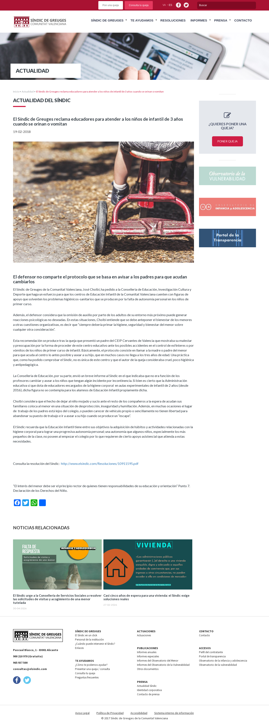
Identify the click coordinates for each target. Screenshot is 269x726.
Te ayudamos (142, 20)
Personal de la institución (89, 639)
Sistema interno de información (174, 713)
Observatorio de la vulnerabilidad (218, 665)
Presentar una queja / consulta (92, 669)
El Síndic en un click (86, 635)
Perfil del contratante (211, 652)
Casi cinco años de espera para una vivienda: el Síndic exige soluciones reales (146, 597)
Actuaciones (144, 635)
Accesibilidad (139, 713)
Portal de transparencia (212, 656)
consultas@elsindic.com (30, 669)
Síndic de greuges (107, 20)
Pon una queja (111, 5)
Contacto (243, 20)
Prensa (220, 20)
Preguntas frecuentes (87, 677)
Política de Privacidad (110, 713)
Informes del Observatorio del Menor (157, 660)
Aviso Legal (82, 713)
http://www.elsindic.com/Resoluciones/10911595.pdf (99, 463)
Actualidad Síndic (147, 686)
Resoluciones (173, 20)
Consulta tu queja (138, 5)
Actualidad (28, 91)
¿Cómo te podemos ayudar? (91, 665)
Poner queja (227, 141)
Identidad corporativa (149, 690)
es (170, 5)
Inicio (16, 91)
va (164, 5)
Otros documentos (147, 669)
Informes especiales (148, 656)
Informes (198, 20)
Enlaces (79, 648)
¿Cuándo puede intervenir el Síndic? (95, 644)
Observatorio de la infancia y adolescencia (223, 660)
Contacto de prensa (148, 694)
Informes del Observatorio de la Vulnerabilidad (163, 665)
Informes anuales (146, 652)
